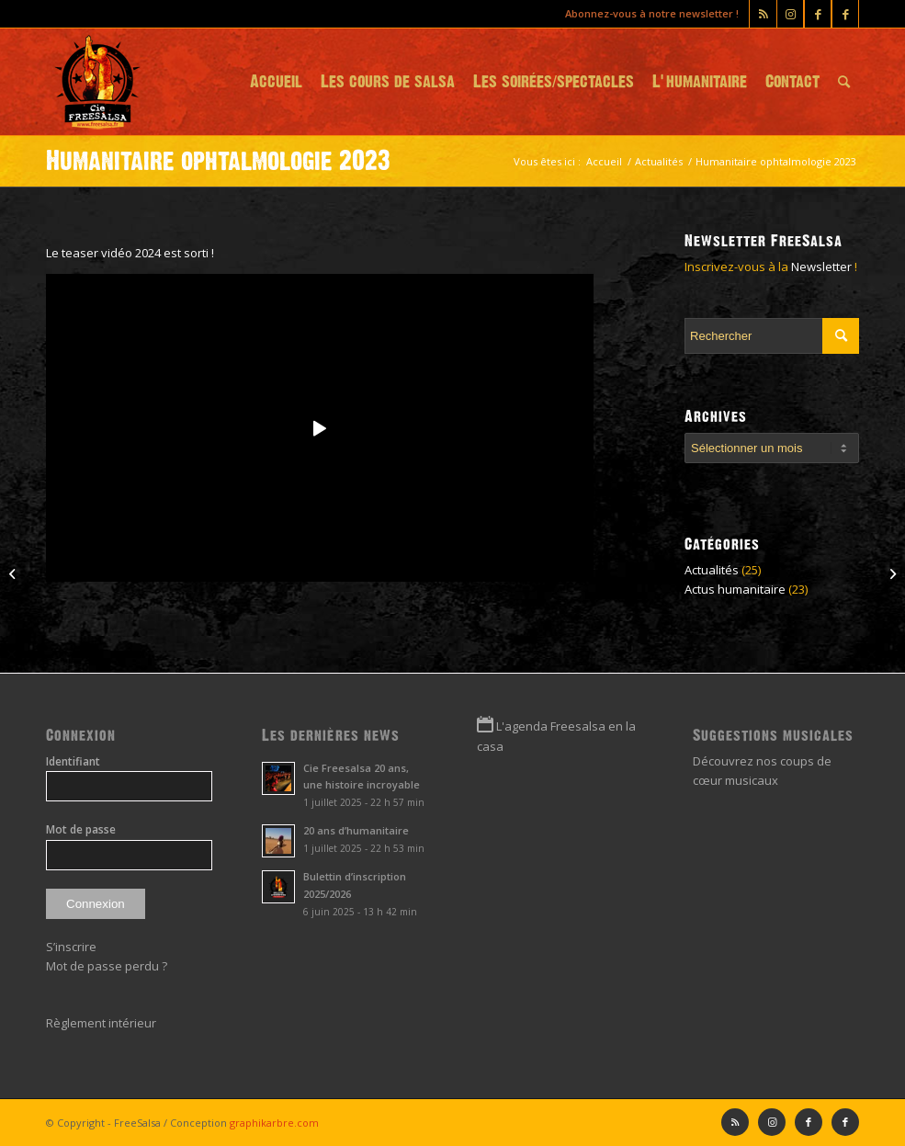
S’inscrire (71, 946)
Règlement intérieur (101, 1023)
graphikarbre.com (274, 1122)
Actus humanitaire (735, 589)
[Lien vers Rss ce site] (763, 14)
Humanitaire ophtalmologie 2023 (218, 161)
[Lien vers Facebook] (845, 14)
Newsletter (821, 266)
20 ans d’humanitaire (356, 830)
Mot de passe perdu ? (106, 966)
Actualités (711, 570)
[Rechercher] (844, 81)
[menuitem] (276, 81)
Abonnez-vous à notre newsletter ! (652, 13)
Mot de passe (81, 829)
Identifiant (73, 761)
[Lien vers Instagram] (790, 14)
